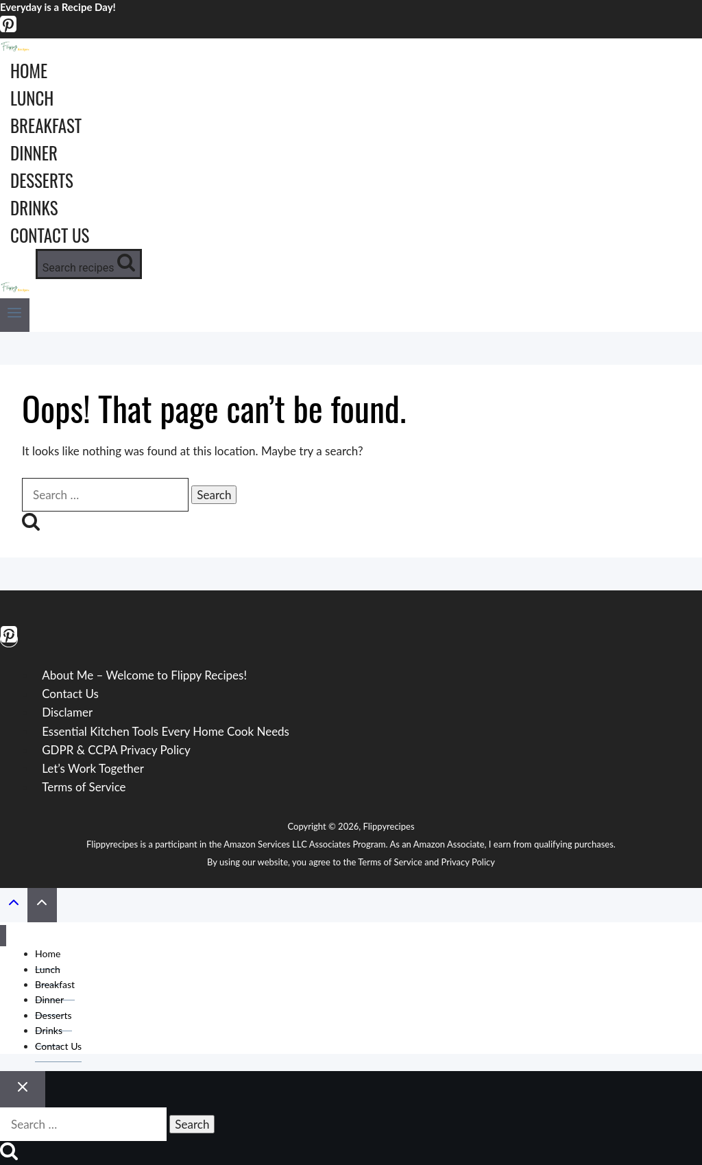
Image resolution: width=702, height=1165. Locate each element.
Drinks (34, 207)
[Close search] (22, 1089)
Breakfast (46, 125)
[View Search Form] (89, 264)
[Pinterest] (8, 29)
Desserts (41, 180)
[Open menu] (14, 315)
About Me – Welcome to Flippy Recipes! (144, 675)
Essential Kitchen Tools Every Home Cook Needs (165, 731)
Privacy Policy (468, 861)
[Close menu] (3, 935)
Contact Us (49, 235)
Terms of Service (83, 787)
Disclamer (67, 712)
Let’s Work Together (93, 768)
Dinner (34, 152)
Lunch (31, 97)
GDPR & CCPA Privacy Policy (116, 750)
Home (28, 70)
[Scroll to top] (13, 905)
